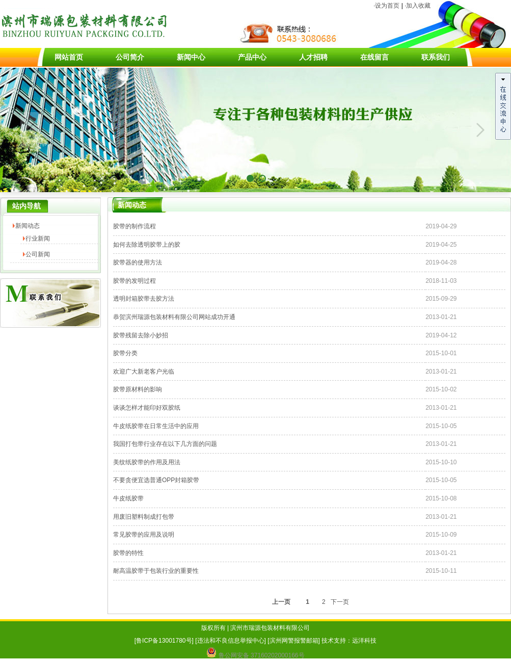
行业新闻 (37, 238)
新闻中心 (191, 57)
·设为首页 (386, 5)
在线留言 (374, 57)
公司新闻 (37, 254)
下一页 (340, 601)
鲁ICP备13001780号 (164, 640)
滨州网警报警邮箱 (294, 640)
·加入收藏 (418, 5)
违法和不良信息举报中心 (230, 640)
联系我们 (435, 57)
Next (480, 130)
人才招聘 (313, 57)
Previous (30, 130)
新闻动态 (27, 225)
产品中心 (252, 57)
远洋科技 (364, 640)
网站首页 (69, 57)
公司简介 (130, 57)
